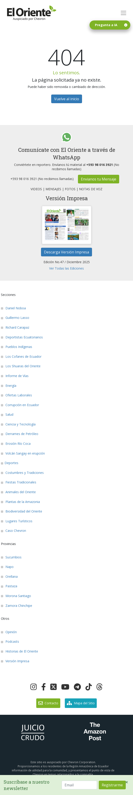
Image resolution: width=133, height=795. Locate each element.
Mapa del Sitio (81, 703)
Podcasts (10, 641)
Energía (8, 385)
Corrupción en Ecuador (20, 405)
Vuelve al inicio (66, 98)
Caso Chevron (13, 530)
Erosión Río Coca (16, 443)
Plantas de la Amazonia (20, 502)
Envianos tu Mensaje (98, 179)
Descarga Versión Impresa (66, 252)
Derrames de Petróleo (19, 434)
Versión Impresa (15, 661)
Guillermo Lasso (15, 317)
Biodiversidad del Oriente (21, 511)
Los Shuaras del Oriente (21, 366)
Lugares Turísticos (16, 521)
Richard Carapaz (15, 327)
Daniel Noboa (13, 308)
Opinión (9, 632)
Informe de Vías (15, 376)
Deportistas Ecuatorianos (22, 337)
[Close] (127, 782)
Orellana (9, 576)
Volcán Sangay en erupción (23, 453)
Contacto (48, 703)
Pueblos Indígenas (16, 347)
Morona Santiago (16, 596)
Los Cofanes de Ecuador (21, 356)
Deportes (9, 463)
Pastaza (9, 586)
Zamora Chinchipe (16, 605)
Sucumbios (11, 557)
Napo (7, 567)
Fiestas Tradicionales (18, 482)
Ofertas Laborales (16, 395)
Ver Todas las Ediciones (66, 268)
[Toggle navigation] (123, 13)
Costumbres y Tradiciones (22, 472)
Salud (7, 414)
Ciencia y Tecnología (18, 424)
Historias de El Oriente (19, 651)
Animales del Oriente (18, 492)
